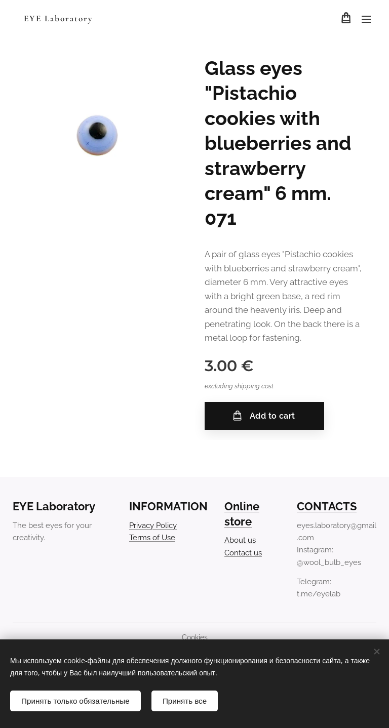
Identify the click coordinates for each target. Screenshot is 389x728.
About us (240, 540)
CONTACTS (327, 506)
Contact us (243, 552)
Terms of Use (152, 537)
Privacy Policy (153, 525)
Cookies (195, 637)
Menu (366, 19)
